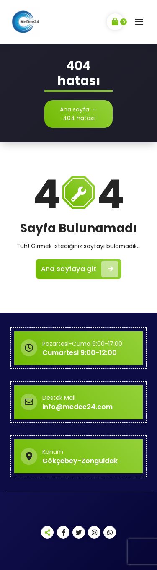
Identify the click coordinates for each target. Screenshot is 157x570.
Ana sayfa (74, 109)
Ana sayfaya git (79, 269)
